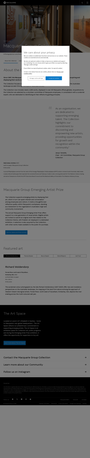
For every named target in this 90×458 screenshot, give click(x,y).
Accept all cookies (54, 78)
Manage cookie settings (36, 78)
